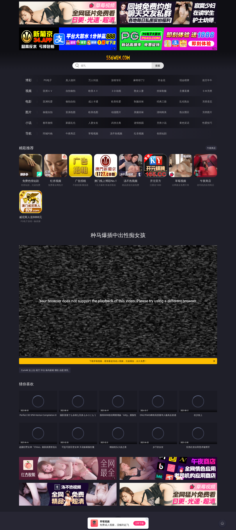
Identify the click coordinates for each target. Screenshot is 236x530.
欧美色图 (93, 112)
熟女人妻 (139, 91)
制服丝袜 (139, 101)
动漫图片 (116, 112)
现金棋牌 (184, 80)
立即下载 (139, 523)
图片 (28, 112)
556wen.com (118, 58)
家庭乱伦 (70, 122)
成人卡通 (93, 101)
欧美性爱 (116, 101)
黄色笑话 (184, 122)
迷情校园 (139, 122)
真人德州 (70, 80)
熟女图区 (184, 112)
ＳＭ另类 (207, 91)
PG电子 (48, 80)
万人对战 (93, 80)
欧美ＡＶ (93, 91)
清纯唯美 (162, 112)
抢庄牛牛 (207, 80)
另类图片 (207, 112)
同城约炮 (48, 133)
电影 (28, 101)
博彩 (28, 80)
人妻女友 (93, 122)
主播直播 (184, 91)
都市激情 (48, 122)
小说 (28, 123)
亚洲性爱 (48, 101)
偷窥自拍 (48, 112)
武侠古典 (116, 122)
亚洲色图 (70, 112)
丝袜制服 (162, 91)
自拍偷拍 (70, 91)
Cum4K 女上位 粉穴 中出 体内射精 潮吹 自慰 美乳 (45, 370)
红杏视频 (139, 133)
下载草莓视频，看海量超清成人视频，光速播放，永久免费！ (152, 361)
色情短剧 (162, 133)
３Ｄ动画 (116, 91)
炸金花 (161, 80)
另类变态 (207, 101)
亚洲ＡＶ (48, 91)
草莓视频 (93, 133)
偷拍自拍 (70, 101)
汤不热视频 (116, 133)
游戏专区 (116, 80)
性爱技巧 (207, 122)
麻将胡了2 (138, 80)
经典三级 (162, 101)
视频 (28, 91)
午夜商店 (70, 133)
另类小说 (162, 122)
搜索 (157, 65)
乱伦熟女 (184, 101)
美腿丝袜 (139, 112)
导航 (28, 133)
